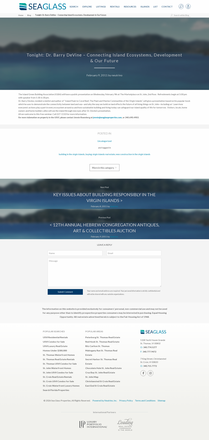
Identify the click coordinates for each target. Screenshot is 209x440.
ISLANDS (144, 6)
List (155, 6)
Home (20, 15)
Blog (29, 15)
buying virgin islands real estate (100, 154)
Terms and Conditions (145, 400)
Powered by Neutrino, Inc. (105, 400)
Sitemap (161, 400)
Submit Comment (65, 292)
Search (74, 6)
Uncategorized (104, 141)
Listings (101, 6)
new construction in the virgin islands (133, 154)
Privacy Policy (126, 400)
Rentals (115, 6)
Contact (167, 6)
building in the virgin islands (72, 154)
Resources (130, 6)
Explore (87, 6)
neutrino (117, 75)
